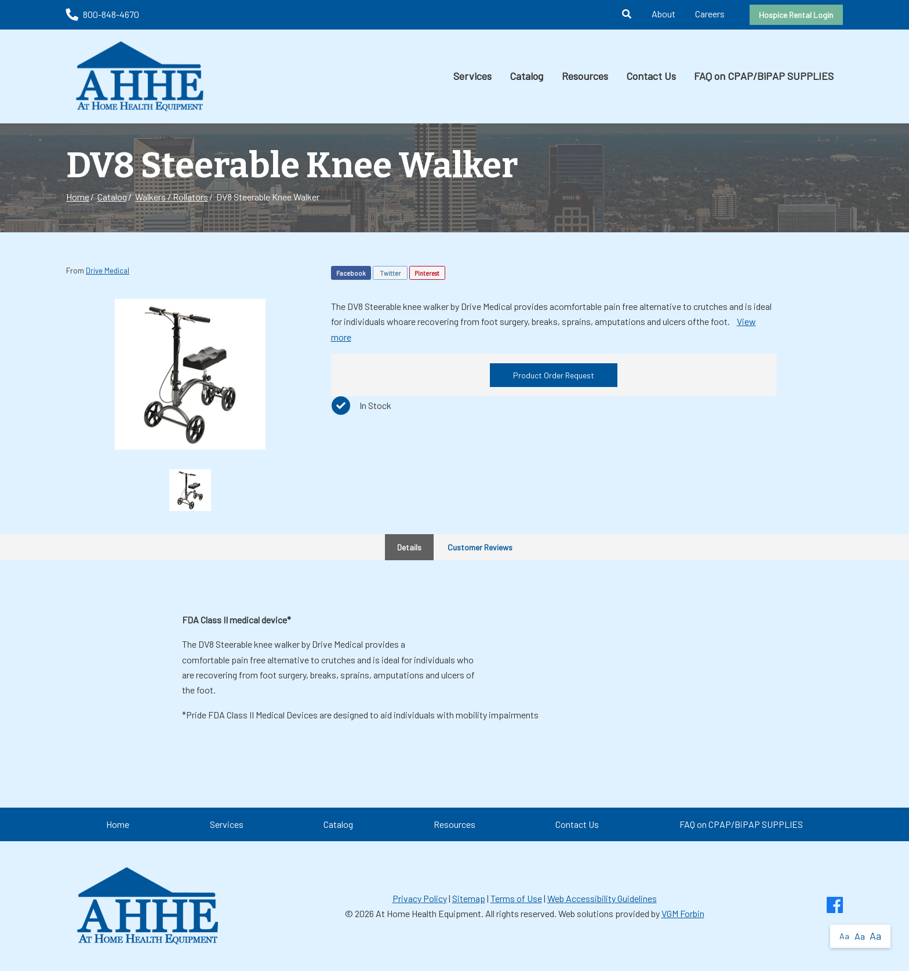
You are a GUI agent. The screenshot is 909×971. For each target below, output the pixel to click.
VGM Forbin (682, 913)
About (663, 13)
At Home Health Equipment (428, 913)
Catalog (526, 76)
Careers (710, 13)
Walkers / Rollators (171, 196)
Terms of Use (516, 898)
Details (409, 547)
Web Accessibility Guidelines (602, 898)
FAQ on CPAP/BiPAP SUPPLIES (764, 76)
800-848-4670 (102, 14)
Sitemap (468, 898)
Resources (585, 76)
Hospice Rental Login (796, 15)
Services (472, 76)
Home (77, 196)
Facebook (351, 273)
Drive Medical (107, 270)
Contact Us (651, 76)
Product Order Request (553, 375)
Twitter (390, 273)
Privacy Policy (419, 898)
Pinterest (426, 273)
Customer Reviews (480, 547)
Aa (844, 936)
